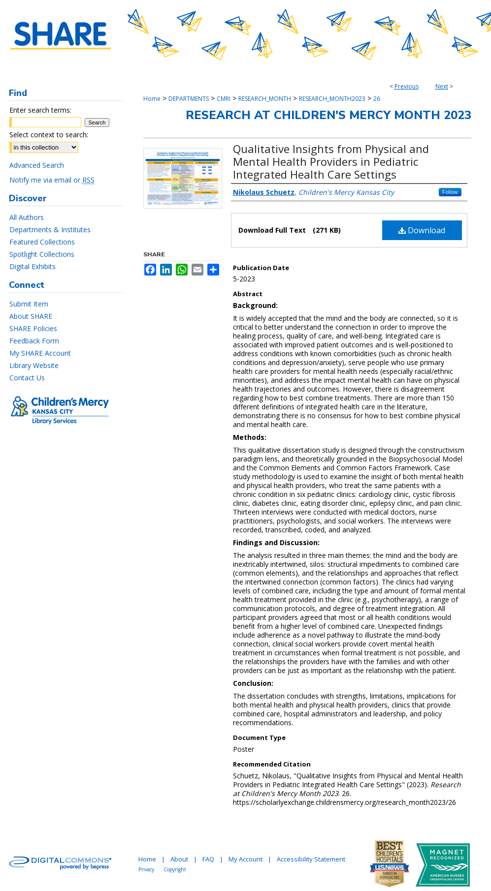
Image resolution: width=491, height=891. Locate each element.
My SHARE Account (40, 353)
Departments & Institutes (50, 229)
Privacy (146, 869)
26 (376, 98)
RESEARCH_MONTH (264, 98)
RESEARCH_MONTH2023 (332, 98)
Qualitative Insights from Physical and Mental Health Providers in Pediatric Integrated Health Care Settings (331, 161)
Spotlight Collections (41, 254)
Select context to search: (48, 134)
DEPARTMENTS (188, 98)
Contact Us (27, 377)
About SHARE (30, 316)
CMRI (223, 98)
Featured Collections (42, 241)
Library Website (34, 365)
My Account (245, 859)
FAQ (208, 859)
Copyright (175, 869)
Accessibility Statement (311, 859)
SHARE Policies (33, 328)
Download (421, 230)
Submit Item (28, 303)
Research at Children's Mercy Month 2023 (328, 115)
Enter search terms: (40, 110)
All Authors (26, 217)
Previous (406, 86)
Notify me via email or (52, 179)
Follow (450, 192)
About (179, 859)
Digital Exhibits (32, 266)
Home (152, 98)
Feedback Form (34, 340)
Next (441, 86)
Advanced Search (36, 165)
